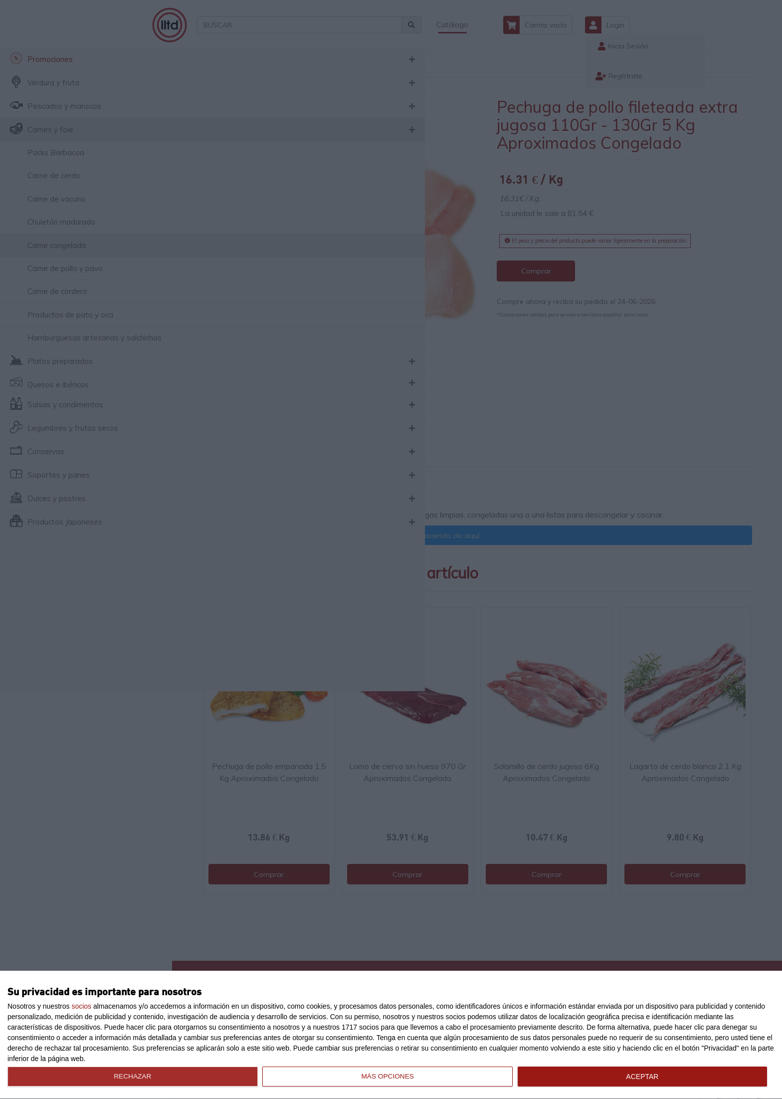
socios (81, 1006)
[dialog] (391, 1035)
